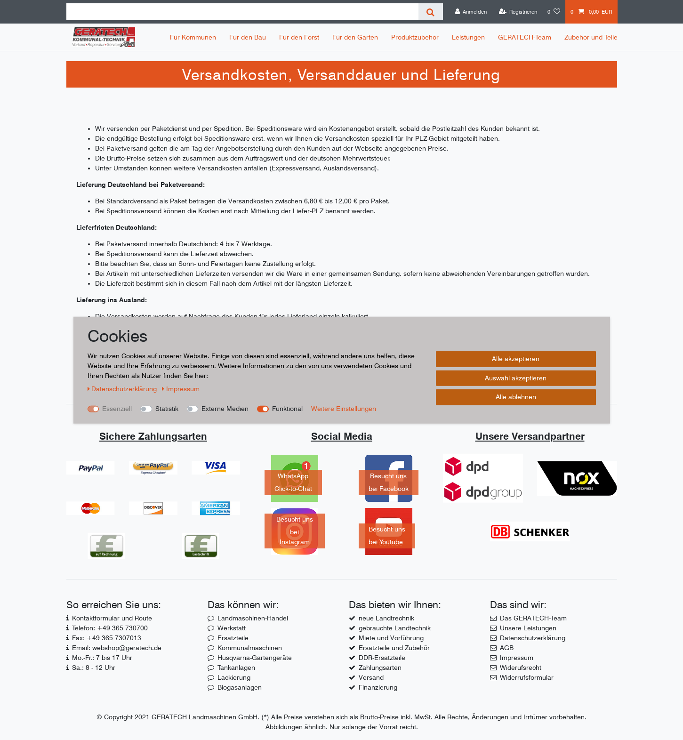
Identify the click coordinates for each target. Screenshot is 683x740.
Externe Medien (225, 408)
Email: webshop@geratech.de (116, 648)
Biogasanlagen (239, 687)
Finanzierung (378, 687)
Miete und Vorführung (391, 638)
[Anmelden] (471, 12)
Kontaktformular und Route (112, 618)
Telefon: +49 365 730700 (110, 628)
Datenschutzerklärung (532, 638)
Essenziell (117, 408)
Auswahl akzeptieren (515, 377)
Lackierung (233, 677)
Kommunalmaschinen (249, 648)
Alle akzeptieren (515, 358)
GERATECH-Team (524, 37)
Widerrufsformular (527, 677)
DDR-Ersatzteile (382, 657)
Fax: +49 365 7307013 (106, 638)
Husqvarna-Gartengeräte (254, 657)
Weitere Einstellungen (343, 408)
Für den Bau (247, 37)
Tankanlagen (236, 667)
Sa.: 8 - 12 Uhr (93, 667)
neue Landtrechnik (386, 618)
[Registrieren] (517, 12)
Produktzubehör (415, 37)
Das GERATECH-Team (533, 618)
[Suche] (430, 11)
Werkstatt (231, 628)
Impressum (516, 657)
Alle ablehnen (516, 397)
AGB (507, 648)
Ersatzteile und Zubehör (394, 648)
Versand (371, 677)
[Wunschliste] (553, 12)
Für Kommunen (193, 37)
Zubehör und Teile (591, 37)
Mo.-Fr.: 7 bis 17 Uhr (102, 657)
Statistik (166, 408)
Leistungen (468, 37)
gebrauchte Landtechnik (395, 628)
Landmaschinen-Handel (252, 618)
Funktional (287, 408)
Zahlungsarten (380, 667)
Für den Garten (355, 37)
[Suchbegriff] (242, 11)
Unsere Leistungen (528, 628)
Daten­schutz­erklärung (123, 389)
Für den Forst (299, 37)
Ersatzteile (233, 638)
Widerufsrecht (520, 667)
